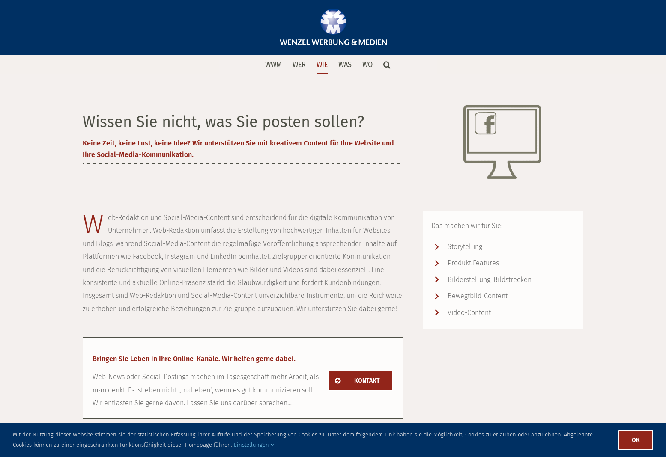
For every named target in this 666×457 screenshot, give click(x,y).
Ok (636, 440)
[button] (387, 64)
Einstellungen (254, 445)
